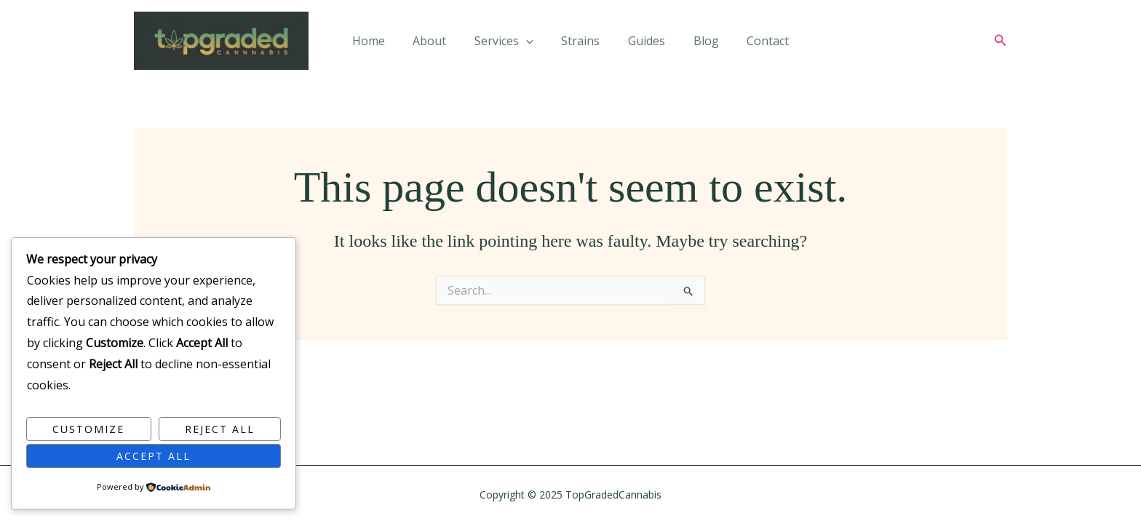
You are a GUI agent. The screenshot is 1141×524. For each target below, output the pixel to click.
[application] (531, 44)
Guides (641, 44)
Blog (696, 44)
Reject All (220, 429)
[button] (1000, 43)
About (439, 44)
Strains (580, 44)
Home (383, 44)
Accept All (153, 456)
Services (509, 44)
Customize (88, 429)
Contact (753, 44)
